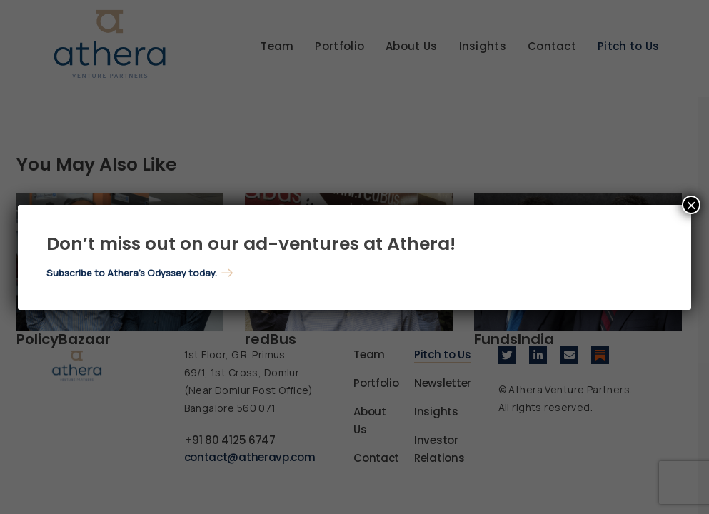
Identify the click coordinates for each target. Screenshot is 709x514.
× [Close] (691, 205)
